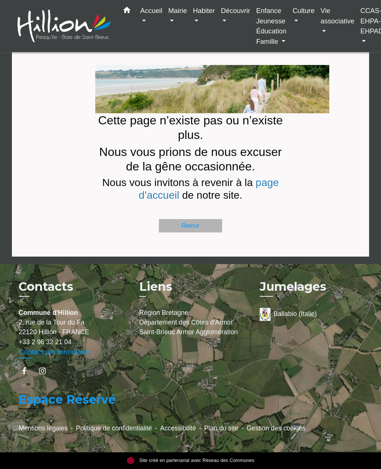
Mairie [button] (177, 10)
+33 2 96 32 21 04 (45, 342)
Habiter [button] (204, 10)
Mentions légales (43, 428)
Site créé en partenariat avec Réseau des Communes (190, 460)
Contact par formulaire (54, 352)
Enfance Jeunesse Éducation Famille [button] (271, 26)
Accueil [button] (151, 10)
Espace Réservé (67, 399)
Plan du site (221, 428)
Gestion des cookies (276, 428)
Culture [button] (303, 10)
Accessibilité (178, 428)
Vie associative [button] (337, 16)
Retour (190, 225)
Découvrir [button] (235, 10)
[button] (126, 11)
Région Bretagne (163, 312)
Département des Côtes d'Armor (186, 322)
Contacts (46, 287)
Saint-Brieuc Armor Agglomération (188, 332)
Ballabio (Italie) (288, 314)
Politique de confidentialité (114, 428)
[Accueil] (64, 26)
